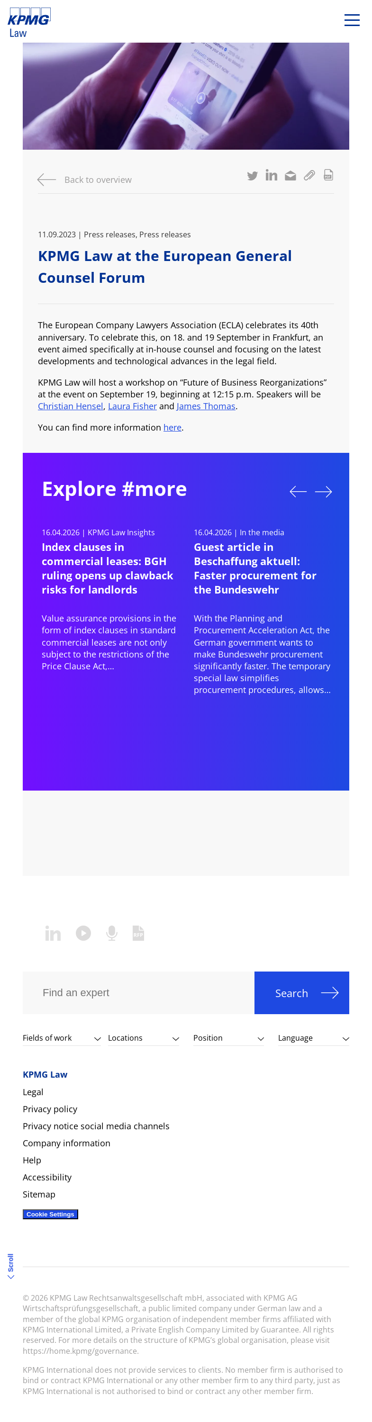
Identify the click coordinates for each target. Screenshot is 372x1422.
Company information (66, 1143)
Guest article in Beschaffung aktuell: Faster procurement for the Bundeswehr (255, 568)
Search (291, 993)
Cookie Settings (50, 1214)
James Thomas (206, 406)
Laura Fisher (132, 406)
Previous (298, 492)
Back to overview (98, 179)
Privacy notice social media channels (96, 1126)
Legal (33, 1092)
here (172, 427)
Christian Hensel (70, 406)
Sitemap (39, 1194)
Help (32, 1160)
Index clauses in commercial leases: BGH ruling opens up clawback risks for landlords (107, 568)
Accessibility (47, 1177)
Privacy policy (50, 1109)
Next (323, 492)
